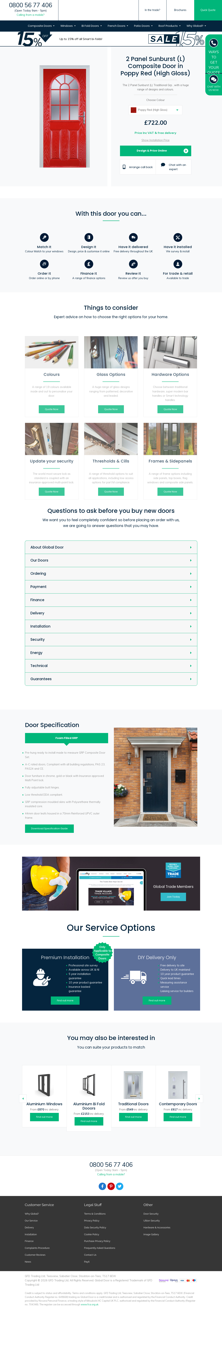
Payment (38, 586)
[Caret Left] (23, 1098)
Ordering (38, 573)
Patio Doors (142, 26)
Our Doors (39, 560)
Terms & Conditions (95, 1213)
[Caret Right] (199, 1098)
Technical (39, 665)
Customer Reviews (35, 1254)
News (28, 1261)
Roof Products (168, 26)
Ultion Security (151, 1220)
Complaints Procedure (37, 1248)
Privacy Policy (91, 1220)
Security (37, 639)
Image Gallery (151, 1234)
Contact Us (90, 1254)
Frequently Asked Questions (99, 1248)
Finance (37, 599)
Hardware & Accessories (156, 1227)
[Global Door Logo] (104, 17)
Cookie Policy (91, 1234)
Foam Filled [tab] (66, 738)
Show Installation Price (156, 140)
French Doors (117, 26)
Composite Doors (40, 26)
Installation (40, 626)
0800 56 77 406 (30, 5)
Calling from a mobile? (31, 15)
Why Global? (195, 26)
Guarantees (41, 678)
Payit (87, 1261)
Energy (36, 652)
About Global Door (47, 547)
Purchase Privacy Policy (97, 1241)
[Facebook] (102, 1186)
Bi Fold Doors (91, 26)
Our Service (31, 1220)
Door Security (150, 1213)
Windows (66, 26)
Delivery (37, 613)
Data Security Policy (95, 1227)
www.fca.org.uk (89, 1304)
